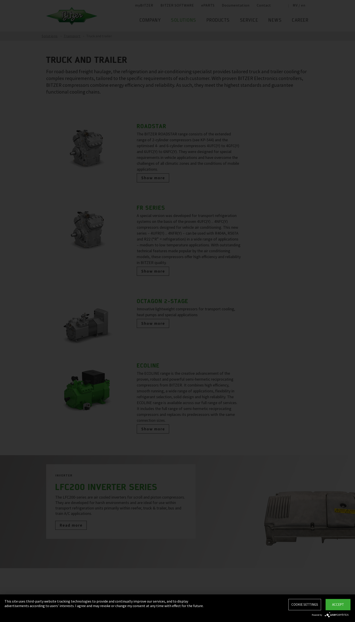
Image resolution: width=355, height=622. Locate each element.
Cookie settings (304, 604)
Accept (338, 604)
